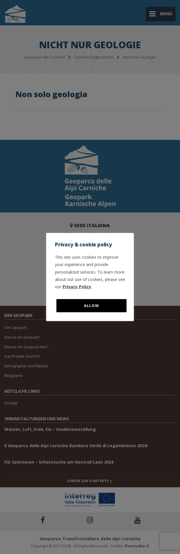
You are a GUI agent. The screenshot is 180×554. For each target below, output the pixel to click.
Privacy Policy (77, 286)
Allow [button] (91, 305)
